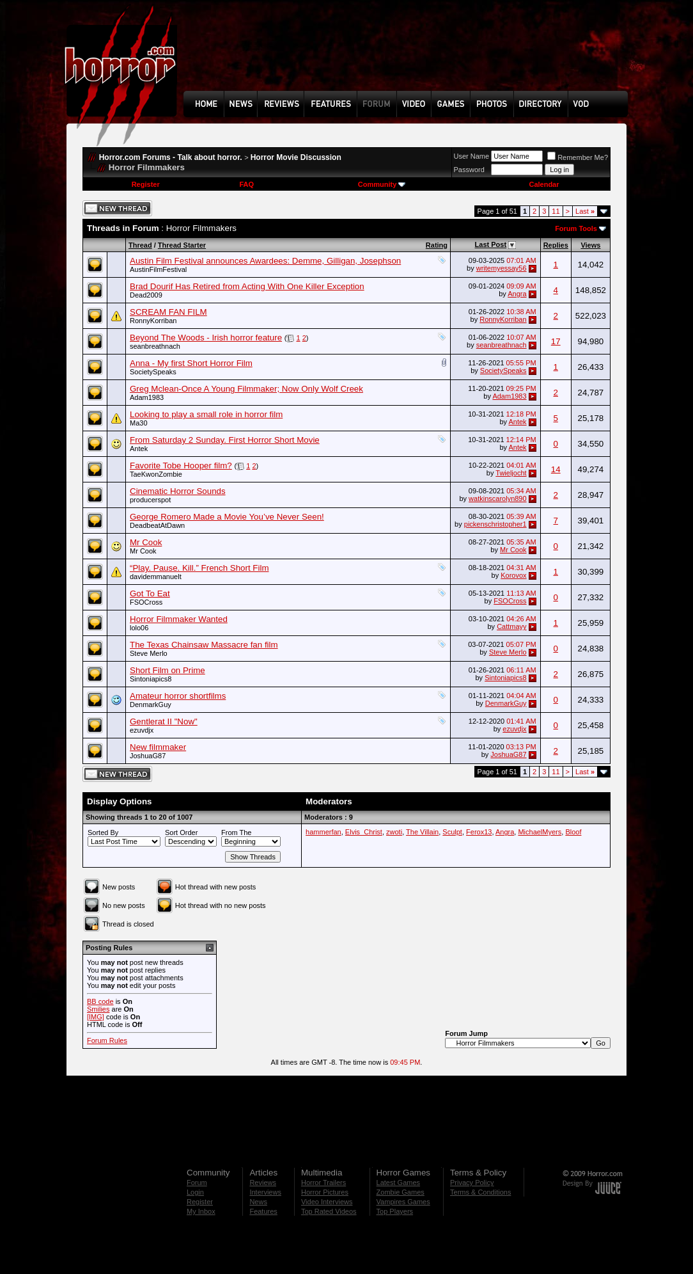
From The (236, 832)
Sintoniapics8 (150, 679)
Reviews (262, 1182)
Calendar (544, 184)
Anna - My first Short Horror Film (191, 363)
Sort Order (181, 832)
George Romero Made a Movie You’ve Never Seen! (227, 517)
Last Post (491, 244)
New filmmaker (158, 747)
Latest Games (398, 1182)
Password (469, 169)
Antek (517, 422)
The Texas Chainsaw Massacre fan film (204, 644)
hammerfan (323, 832)
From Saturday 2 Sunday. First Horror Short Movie (225, 440)
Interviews (265, 1192)
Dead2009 (146, 295)
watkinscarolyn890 (498, 498)
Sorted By (103, 832)
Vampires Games (403, 1202)
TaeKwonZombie (156, 474)
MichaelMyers (539, 832)
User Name (472, 156)
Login (195, 1192)
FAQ (246, 184)
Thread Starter (182, 245)
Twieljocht (510, 473)
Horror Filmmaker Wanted (179, 619)
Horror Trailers (323, 1182)
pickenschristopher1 (495, 524)
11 (555, 211)
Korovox (513, 575)
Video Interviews (327, 1202)
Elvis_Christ (363, 832)
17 (556, 341)
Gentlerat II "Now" (164, 721)
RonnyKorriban (153, 320)
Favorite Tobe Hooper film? (181, 465)
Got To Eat (150, 593)
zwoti (394, 832)
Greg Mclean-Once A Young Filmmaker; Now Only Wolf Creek (246, 389)
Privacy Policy (472, 1182)
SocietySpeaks (153, 372)
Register (146, 184)
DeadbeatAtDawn (157, 525)
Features (263, 1211)
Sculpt (452, 832)
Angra (517, 294)
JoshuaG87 (148, 756)
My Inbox (201, 1211)
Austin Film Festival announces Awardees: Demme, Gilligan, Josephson (265, 261)
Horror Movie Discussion (296, 157)
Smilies (98, 1009)
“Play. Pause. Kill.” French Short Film (199, 568)
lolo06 (139, 628)
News (258, 1202)
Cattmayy (511, 626)
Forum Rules (107, 1040)
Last (585, 211)
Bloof (573, 832)
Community (382, 184)
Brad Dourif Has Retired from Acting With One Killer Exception (247, 286)
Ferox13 (479, 832)
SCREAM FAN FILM (168, 312)
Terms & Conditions (480, 1192)
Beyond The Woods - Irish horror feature (206, 337)
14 (556, 469)
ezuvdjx (141, 730)
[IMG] (95, 1017)
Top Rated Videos (329, 1211)
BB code (100, 1001)
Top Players (395, 1211)
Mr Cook (146, 542)
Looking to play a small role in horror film (206, 414)
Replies (555, 245)
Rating (437, 245)
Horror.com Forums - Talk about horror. (170, 157)
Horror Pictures (324, 1192)
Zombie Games (400, 1192)
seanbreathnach (155, 346)
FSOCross (146, 602)
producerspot (150, 500)
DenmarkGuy (150, 704)
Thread (140, 245)
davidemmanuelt (156, 576)
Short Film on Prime (167, 670)
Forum (197, 1182)
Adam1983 (147, 397)
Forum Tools (576, 228)
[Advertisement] (409, 55)
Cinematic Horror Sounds (178, 491)
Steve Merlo (148, 653)
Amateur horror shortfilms (178, 696)
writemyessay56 (501, 268)
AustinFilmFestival (158, 269)
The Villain (422, 832)
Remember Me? (577, 157)
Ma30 (139, 423)
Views (590, 245)
